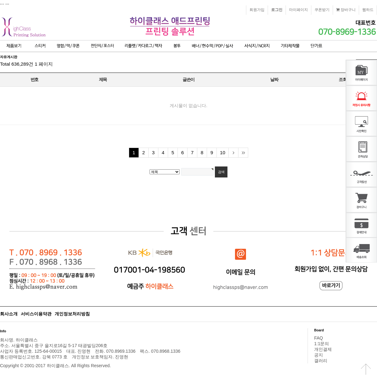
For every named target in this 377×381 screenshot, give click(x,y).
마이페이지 (298, 10)
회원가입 (257, 10)
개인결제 (323, 349)
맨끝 (243, 152)
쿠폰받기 (322, 10)
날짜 (274, 79)
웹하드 (368, 10)
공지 (318, 354)
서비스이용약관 (36, 313)
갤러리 (320, 360)
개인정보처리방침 (72, 313)
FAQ (318, 337)
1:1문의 (321, 343)
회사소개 (9, 313)
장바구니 (346, 10)
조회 (343, 79)
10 (222, 152)
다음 (233, 152)
